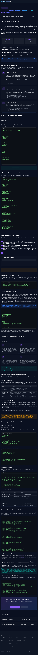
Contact (25, 638)
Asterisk (10, 635)
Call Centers (11, 640)
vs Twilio (17, 635)
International (11, 646)
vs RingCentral (18, 640)
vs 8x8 (17, 643)
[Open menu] (36, 2)
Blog (5, 5)
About (24, 635)
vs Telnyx (17, 637)
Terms (32, 635)
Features (10, 645)
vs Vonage (18, 638)
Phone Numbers (3, 638)
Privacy (32, 637)
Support (25, 637)
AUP (31, 638)
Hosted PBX (3, 637)
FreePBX (10, 637)
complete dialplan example (27, 232)
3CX (9, 638)
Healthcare (10, 643)
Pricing (2, 640)
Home (2, 5)
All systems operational (33, 651)
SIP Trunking (3, 635)
